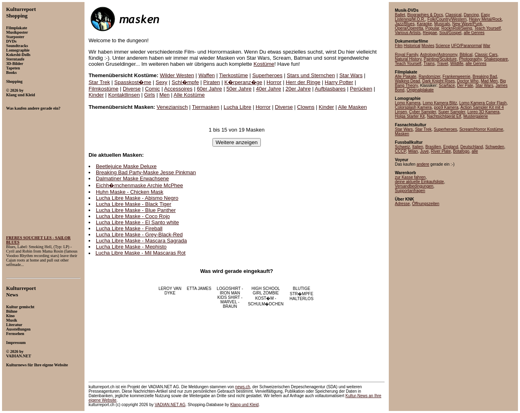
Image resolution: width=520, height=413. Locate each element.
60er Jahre (209, 89)
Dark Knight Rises (438, 81)
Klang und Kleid (244, 404)
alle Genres (474, 32)
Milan (413, 151)
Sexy (161, 82)
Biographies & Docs (425, 15)
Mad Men (489, 81)
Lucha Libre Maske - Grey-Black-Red (139, 234)
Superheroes (267, 75)
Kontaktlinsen (124, 95)
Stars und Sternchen (311, 75)
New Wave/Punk (467, 24)
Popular (432, 28)
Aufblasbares (330, 89)
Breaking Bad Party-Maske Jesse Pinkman (146, 172)
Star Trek (99, 82)
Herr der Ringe (303, 82)
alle (475, 151)
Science (443, 45)
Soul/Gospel (450, 32)
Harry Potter (339, 82)
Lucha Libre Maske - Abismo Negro (137, 198)
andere (422, 164)
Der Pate (465, 85)
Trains (428, 63)
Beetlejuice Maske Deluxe (126, 166)
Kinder (96, 95)
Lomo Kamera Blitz (439, 103)
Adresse (402, 203)
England (450, 147)
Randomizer (429, 76)
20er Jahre (298, 89)
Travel (442, 63)
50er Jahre (238, 89)
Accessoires (178, 89)
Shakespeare (496, 59)
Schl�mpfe (185, 82)
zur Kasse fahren (410, 177)
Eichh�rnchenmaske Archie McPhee (139, 185)
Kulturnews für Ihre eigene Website (37, 365)
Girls (149, 95)
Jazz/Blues (404, 24)
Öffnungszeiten (425, 203)
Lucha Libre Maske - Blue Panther (136, 210)
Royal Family (406, 54)
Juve (424, 151)
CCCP (400, 151)
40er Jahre (268, 89)
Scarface (447, 85)
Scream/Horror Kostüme (481, 129)
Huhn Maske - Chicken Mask (129, 192)
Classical (453, 15)
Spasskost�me (132, 82)
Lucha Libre (237, 107)
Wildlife (456, 63)
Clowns (305, 107)
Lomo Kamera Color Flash (483, 103)
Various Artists (407, 32)
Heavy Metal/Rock (485, 19)
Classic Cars (485, 54)
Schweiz (402, 147)
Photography (470, 59)
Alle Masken (352, 107)
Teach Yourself (487, 28)
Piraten (211, 82)
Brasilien (433, 147)
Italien (417, 147)
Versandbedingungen (414, 186)
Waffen (206, 75)
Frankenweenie (456, 76)
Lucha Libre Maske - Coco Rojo (133, 216)
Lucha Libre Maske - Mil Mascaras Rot (140, 253)
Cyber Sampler (422, 112)
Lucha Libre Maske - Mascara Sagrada (141, 241)
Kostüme (264, 64)
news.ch (242, 387)
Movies (428, 45)
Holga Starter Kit (410, 116)
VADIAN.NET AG (170, 404)
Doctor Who (468, 81)
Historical (412, 45)
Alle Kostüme (189, 95)
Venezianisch (172, 107)
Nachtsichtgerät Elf (444, 116)
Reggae (430, 32)
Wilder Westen (177, 75)
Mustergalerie (475, 116)
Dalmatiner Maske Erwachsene (132, 178)
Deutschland (471, 147)
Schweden (494, 147)
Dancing (471, 15)
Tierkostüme (233, 75)
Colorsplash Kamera (413, 107)
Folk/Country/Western (447, 19)
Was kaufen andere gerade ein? (33, 108)
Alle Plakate (405, 76)
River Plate (441, 151)
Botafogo (461, 151)
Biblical (465, 54)
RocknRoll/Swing (457, 28)
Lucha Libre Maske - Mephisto (131, 247)
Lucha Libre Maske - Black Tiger (133, 204)
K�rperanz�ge (243, 82)
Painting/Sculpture (440, 59)
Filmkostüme (104, 89)
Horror (274, 82)
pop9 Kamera (446, 107)
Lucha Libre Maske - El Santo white (137, 222)
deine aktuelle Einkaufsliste (419, 181)
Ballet (400, 15)
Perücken (361, 89)
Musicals (442, 24)
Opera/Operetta (409, 28)
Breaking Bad (484, 76)
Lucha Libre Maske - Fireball (129, 228)
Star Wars (350, 75)
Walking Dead (407, 81)
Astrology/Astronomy (438, 54)
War (486, 45)
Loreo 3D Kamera (483, 112)
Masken (402, 134)
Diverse (132, 89)
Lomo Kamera (407, 103)
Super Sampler (451, 112)
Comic (152, 89)
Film (399, 45)
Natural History (408, 59)
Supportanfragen (410, 190)
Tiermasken (205, 107)
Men (164, 95)
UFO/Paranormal (466, 45)
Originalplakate (420, 90)
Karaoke (424, 24)
